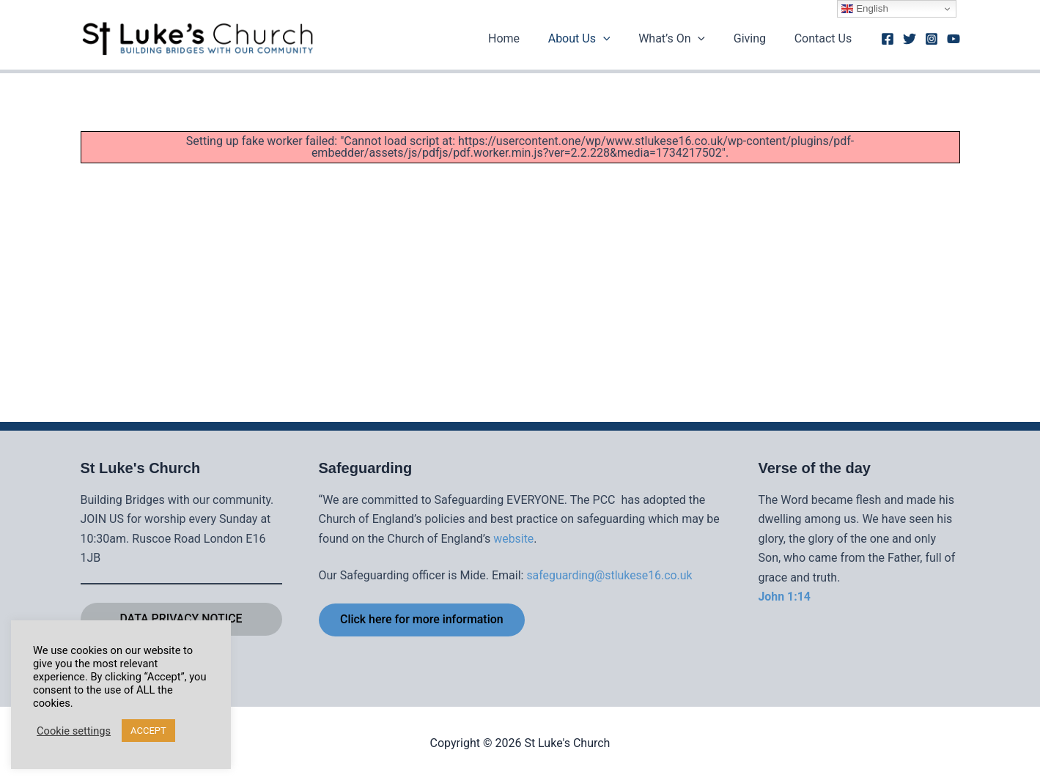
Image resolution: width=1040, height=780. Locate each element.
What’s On (684, 38)
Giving (757, 38)
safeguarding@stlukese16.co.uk (609, 575)
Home (526, 38)
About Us (596, 38)
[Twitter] (909, 38)
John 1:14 (785, 596)
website (513, 538)
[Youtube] (953, 38)
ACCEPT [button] (148, 730)
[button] (620, 38)
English (864, 9)
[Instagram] (931, 38)
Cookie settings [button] (74, 731)
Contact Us (826, 38)
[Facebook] (887, 38)
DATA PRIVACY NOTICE (181, 618)
